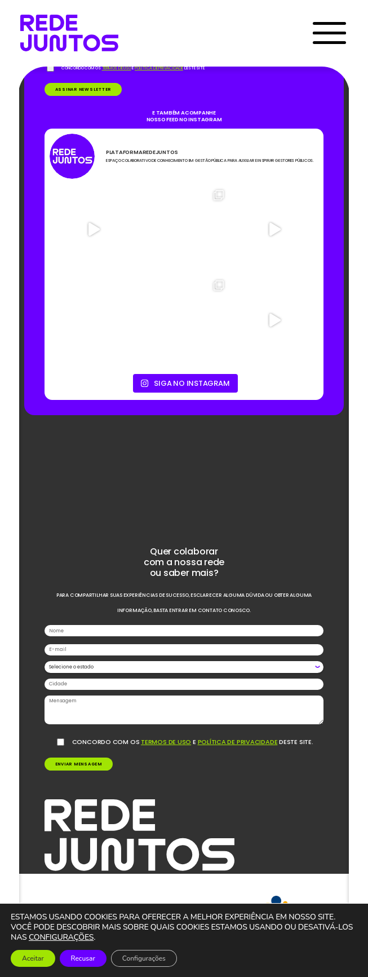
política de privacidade (238, 741)
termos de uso (166, 741)
